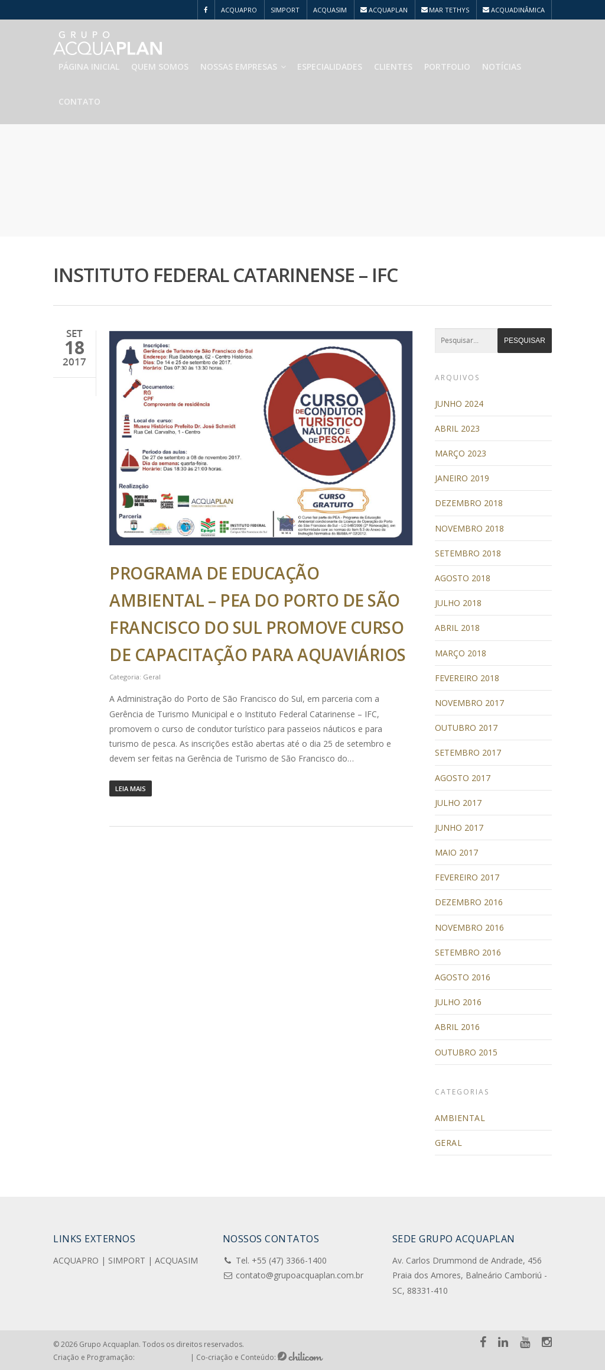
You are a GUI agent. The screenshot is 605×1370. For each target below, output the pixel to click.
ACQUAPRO (239, 9)
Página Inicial (88, 66)
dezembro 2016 (469, 902)
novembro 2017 (469, 702)
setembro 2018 (468, 553)
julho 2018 (458, 602)
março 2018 (460, 653)
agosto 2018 (462, 578)
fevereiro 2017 (467, 877)
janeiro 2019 (462, 478)
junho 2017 (459, 827)
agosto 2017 (462, 777)
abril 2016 (457, 1026)
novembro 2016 (469, 927)
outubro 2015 (466, 1052)
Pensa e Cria (162, 1356)
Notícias (501, 66)
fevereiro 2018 (467, 678)
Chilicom (300, 1356)
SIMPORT (285, 9)
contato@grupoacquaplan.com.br (299, 1275)
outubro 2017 (466, 727)
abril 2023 (457, 428)
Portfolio (447, 66)
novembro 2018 (469, 528)
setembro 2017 (468, 752)
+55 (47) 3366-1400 (289, 1260)
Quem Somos (159, 66)
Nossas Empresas (243, 66)
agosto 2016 (462, 977)
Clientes (393, 66)
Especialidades (329, 66)
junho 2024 (459, 403)
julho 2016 (458, 1002)
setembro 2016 (468, 952)
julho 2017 (458, 802)
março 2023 (460, 453)
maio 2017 (456, 852)
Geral (152, 676)
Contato (79, 101)
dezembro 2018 (469, 503)
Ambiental (460, 1117)
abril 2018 (457, 627)
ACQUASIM (330, 9)
